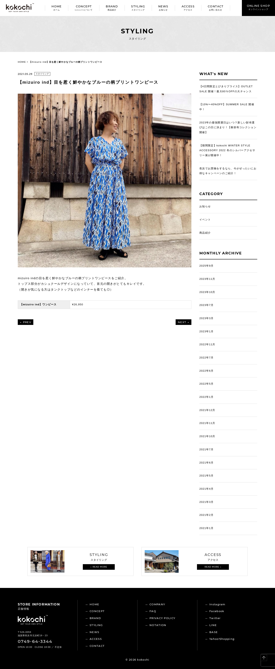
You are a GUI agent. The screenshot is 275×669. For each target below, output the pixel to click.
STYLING (138, 8)
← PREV (25, 322)
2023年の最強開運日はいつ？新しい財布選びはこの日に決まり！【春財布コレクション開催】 (227, 127)
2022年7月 (206, 357)
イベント (205, 219)
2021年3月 (206, 501)
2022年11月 (207, 344)
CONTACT (216, 8)
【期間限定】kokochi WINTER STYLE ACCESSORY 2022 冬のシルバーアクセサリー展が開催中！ (227, 150)
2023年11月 (207, 278)
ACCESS (188, 8)
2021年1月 (206, 528)
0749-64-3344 (35, 641)
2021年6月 (206, 462)
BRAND (112, 8)
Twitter (215, 618)
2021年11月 (207, 423)
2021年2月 (206, 514)
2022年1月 (206, 396)
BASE (213, 632)
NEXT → (183, 322)
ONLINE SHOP (258, 7)
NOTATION (157, 625)
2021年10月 (207, 436)
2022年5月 (206, 383)
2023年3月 (206, 318)
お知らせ (205, 206)
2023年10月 (207, 292)
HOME (56, 8)
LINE (213, 625)
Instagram (217, 604)
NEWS (163, 8)
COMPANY (157, 604)
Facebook (216, 611)
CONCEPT (84, 8)
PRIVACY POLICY (162, 618)
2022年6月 (206, 370)
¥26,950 (77, 304)
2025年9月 (206, 265)
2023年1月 (206, 331)
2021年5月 (206, 475)
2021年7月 (206, 449)
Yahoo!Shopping (221, 638)
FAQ (152, 611)
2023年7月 (206, 305)
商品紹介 (205, 232)
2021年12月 (207, 410)
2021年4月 (206, 488)
